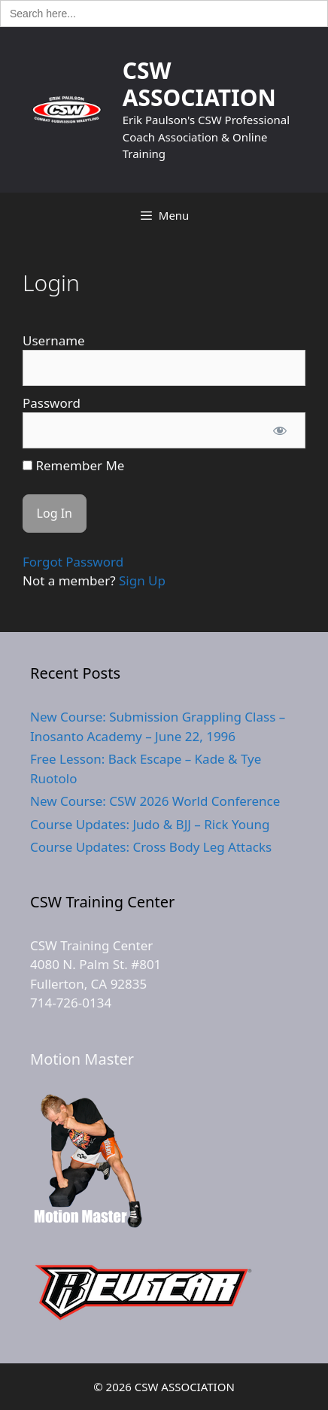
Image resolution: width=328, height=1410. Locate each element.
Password (51, 403)
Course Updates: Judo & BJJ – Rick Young (149, 824)
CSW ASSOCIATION (199, 84)
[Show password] (279, 430)
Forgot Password (73, 561)
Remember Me (73, 465)
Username (54, 340)
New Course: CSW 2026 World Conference (155, 801)
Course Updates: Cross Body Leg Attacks (151, 846)
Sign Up (142, 580)
